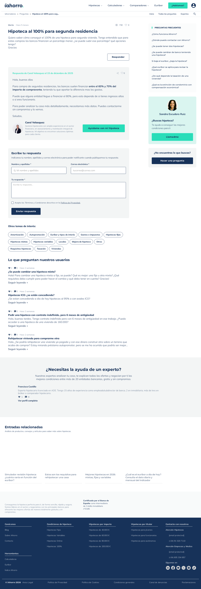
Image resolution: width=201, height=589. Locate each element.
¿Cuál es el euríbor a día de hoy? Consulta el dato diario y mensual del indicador (143, 477)
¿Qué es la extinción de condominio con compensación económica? (172, 86)
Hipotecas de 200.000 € (99, 546)
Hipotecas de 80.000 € (99, 541)
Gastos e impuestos (90, 234)
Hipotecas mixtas (19, 241)
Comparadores (138, 5)
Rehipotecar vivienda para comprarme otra (33, 338)
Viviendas (56, 248)
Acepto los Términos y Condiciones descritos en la (47, 202)
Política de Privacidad (57, 582)
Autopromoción (37, 234)
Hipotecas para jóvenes (141, 530)
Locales (62, 241)
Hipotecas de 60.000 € (99, 535)
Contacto (9, 541)
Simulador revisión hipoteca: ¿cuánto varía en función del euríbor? (21, 477)
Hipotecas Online (54, 541)
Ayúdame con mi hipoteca (103, 128)
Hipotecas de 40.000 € (99, 530)
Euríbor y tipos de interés (62, 234)
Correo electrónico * (80, 164)
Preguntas (24, 14)
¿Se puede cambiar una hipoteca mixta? (32, 271)
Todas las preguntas (167, 14)
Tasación (41, 248)
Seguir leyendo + (18, 282)
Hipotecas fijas (113, 234)
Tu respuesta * (18, 179)
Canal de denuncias (158, 582)
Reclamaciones (189, 582)
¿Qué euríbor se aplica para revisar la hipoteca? (170, 68)
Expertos (185, 14)
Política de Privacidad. (70, 202)
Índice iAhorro (11, 570)
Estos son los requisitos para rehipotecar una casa (60, 476)
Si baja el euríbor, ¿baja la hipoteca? (169, 61)
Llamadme (172, 137)
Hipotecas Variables (56, 535)
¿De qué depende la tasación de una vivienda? (170, 77)
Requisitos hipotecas (20, 248)
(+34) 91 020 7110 (175, 541)
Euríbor (158, 5)
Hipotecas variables (43, 241)
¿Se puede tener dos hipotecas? (168, 46)
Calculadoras (115, 5)
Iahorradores (10, 14)
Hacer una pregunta (172, 160)
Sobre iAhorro (11, 535)
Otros (99, 241)
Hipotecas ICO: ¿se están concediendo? (31, 295)
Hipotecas (94, 5)
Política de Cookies (90, 582)
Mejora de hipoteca (81, 241)
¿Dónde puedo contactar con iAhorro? (171, 40)
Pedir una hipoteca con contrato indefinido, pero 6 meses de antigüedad (51, 315)
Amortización (17, 234)
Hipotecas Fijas (54, 530)
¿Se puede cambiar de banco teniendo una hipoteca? (171, 53)
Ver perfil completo (28, 400)
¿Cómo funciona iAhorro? (164, 34)
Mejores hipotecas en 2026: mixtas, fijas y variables (100, 476)
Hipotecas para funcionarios (144, 535)
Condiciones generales (124, 582)
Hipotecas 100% (54, 546)
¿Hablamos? (178, 5)
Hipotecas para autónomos (143, 541)
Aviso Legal (27, 582)
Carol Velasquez (34, 122)
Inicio (151, 14)
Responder (118, 57)
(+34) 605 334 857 (175, 557)
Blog (7, 530)
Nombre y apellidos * (21, 164)
